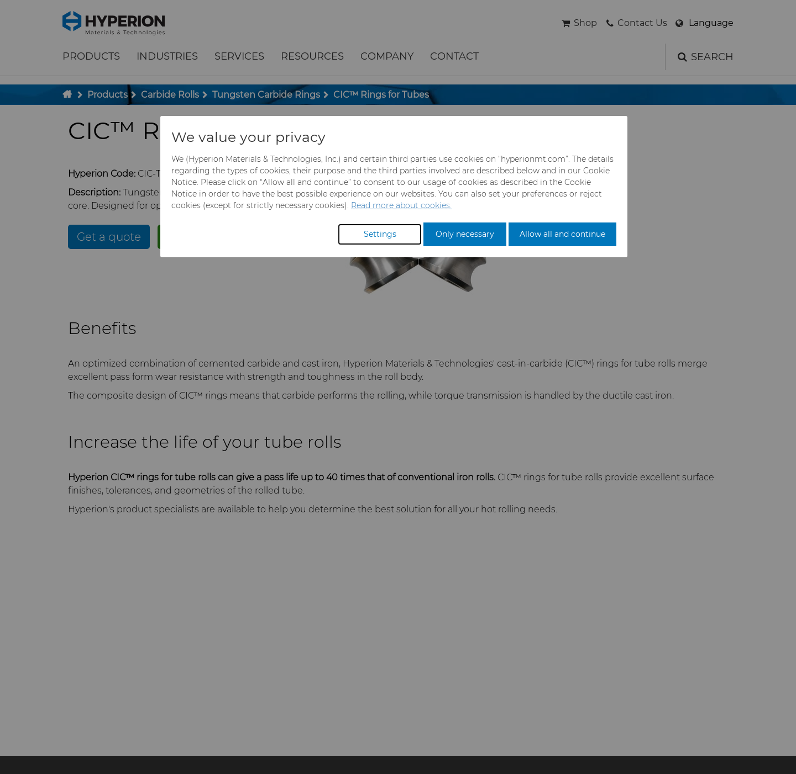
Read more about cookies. (401, 205)
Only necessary (465, 234)
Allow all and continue (562, 234)
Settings (380, 234)
